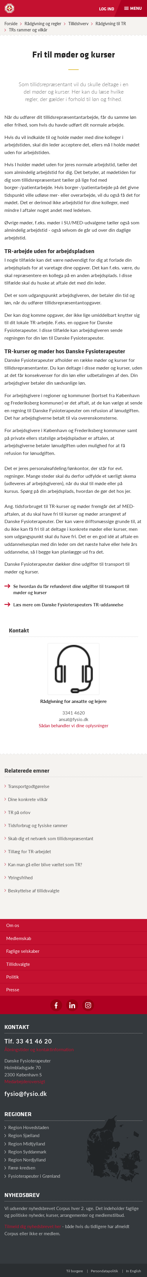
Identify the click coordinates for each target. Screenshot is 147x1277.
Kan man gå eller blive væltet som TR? (43, 864)
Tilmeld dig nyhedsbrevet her (32, 1226)
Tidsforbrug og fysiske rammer (35, 825)
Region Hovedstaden (26, 1127)
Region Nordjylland (25, 1159)
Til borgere (74, 1270)
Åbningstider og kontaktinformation (39, 1049)
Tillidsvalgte (18, 964)
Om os (12, 925)
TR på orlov (17, 812)
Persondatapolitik (104, 1270)
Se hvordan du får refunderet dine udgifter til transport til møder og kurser (71, 589)
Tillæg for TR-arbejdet (27, 851)
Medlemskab (18, 938)
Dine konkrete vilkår (26, 799)
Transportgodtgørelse (26, 786)
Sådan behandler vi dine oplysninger (73, 725)
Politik (12, 977)
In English (133, 1270)
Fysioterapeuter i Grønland (32, 1176)
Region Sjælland (21, 1135)
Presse (12, 989)
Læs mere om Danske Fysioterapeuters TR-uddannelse (68, 604)
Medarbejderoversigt (24, 1081)
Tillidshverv (78, 23)
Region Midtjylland (24, 1143)
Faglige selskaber (22, 951)
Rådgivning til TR (111, 23)
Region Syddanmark (25, 1151)
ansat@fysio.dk (73, 719)
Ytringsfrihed (18, 877)
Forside (10, 23)
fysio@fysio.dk (25, 1093)
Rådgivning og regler (43, 23)
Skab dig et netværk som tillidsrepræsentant (48, 838)
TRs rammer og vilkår (28, 30)
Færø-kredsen (19, 1167)
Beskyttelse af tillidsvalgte (31, 890)
